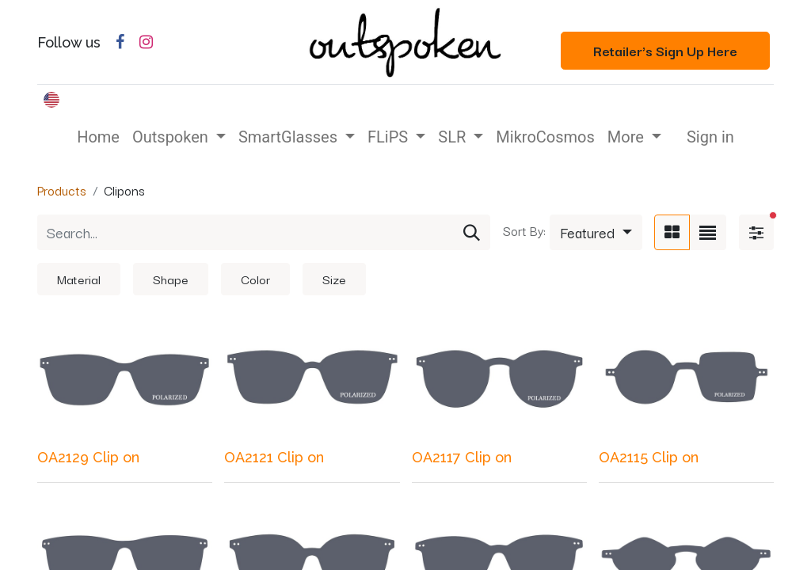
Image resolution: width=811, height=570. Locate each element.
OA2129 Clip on (88, 457)
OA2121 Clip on (274, 457)
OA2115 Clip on (649, 457)
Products (61, 190)
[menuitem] (98, 137)
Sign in (710, 136)
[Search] (471, 232)
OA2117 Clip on (462, 457)
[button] (596, 232)
